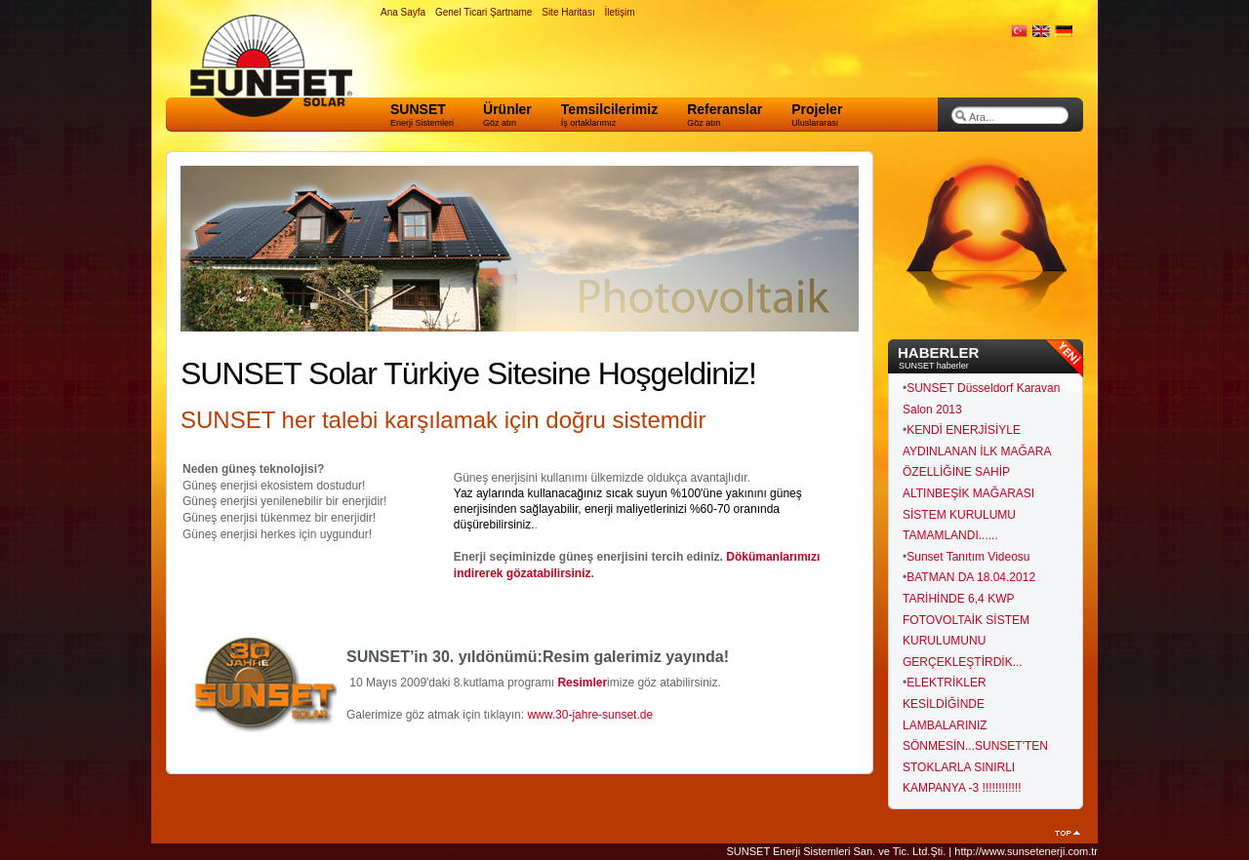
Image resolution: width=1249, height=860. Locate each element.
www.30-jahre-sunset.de (590, 715)
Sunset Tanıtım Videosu (968, 557)
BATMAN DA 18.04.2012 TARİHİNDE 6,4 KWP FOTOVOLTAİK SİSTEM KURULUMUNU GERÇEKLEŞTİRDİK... (969, 619)
